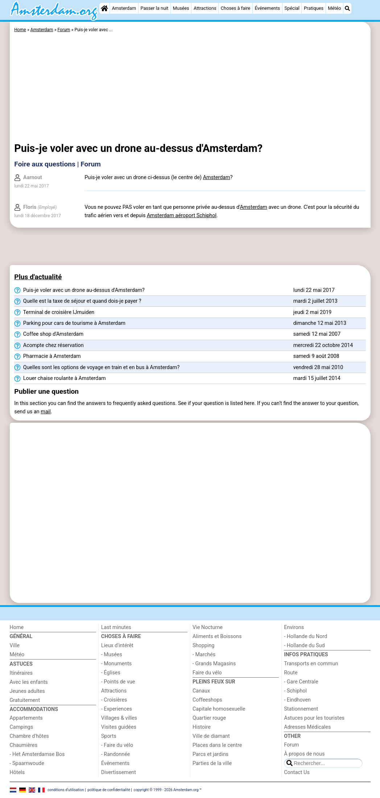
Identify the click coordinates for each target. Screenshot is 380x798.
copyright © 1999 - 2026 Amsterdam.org (166, 789)
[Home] (104, 8)
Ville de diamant (211, 736)
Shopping (203, 645)
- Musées (111, 655)
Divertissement (118, 772)
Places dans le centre (217, 745)
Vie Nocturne (208, 627)
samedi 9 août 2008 (316, 356)
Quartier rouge (209, 718)
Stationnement (301, 709)
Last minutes (116, 627)
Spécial (291, 8)
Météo (334, 8)
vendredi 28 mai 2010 (318, 367)
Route (290, 673)
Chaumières (24, 745)
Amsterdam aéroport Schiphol (181, 215)
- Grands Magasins (214, 664)
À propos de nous (304, 754)
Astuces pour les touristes (314, 718)
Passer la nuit (154, 8)
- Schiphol (295, 691)
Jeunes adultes (27, 691)
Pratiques (313, 8)
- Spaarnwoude (27, 763)
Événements (267, 8)
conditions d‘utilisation (66, 789)
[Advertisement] (189, 89)
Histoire (202, 727)
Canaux (201, 691)
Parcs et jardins (210, 754)
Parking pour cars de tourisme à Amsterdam (69, 323)
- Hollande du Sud (304, 645)
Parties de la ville (212, 763)
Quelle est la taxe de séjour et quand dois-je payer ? (77, 301)
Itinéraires (21, 673)
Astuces (21, 664)
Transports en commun (311, 664)
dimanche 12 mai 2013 (319, 323)
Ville (15, 645)
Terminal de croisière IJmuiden (54, 312)
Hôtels (17, 772)
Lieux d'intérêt (117, 645)
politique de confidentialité (108, 789)
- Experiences (116, 709)
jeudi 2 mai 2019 (312, 312)
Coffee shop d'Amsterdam (48, 334)
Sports (108, 736)
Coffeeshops (207, 700)
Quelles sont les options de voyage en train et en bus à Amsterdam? (96, 367)
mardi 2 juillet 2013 (315, 301)
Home (17, 627)
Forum (291, 745)
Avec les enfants (29, 682)
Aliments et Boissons (217, 636)
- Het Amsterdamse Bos (37, 754)
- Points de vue (118, 682)
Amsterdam (124, 8)
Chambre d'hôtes (29, 736)
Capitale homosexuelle (219, 709)
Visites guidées (118, 727)
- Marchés (204, 655)
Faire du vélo (207, 673)
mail (45, 412)
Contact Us (297, 772)
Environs (294, 627)
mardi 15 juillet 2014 (316, 378)
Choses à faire (236, 8)
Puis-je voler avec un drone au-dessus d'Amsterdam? (79, 290)
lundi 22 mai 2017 (314, 290)
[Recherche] (347, 8)
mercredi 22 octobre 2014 (323, 345)
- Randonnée (115, 754)
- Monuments (116, 664)
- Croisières (114, 700)
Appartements (26, 718)
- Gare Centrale (301, 682)
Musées (181, 8)
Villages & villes (119, 718)
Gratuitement (25, 700)
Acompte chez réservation (48, 345)
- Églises (110, 673)
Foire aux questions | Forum (57, 164)
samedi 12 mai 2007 (316, 334)
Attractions (205, 8)
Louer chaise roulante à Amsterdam (60, 378)
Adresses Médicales (307, 727)
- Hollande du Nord (305, 636)
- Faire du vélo (117, 745)
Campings (21, 727)
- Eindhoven (297, 700)
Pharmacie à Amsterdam (47, 356)
